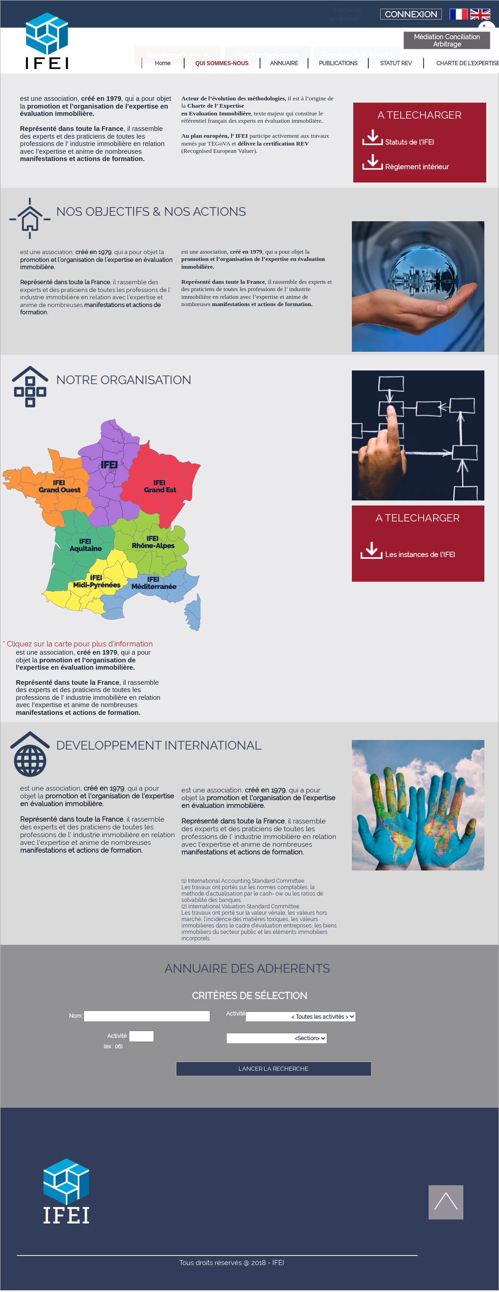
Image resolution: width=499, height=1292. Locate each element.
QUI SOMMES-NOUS (202, 63)
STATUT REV (376, 63)
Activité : (118, 1036)
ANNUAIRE (264, 63)
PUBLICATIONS (318, 63)
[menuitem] (143, 63)
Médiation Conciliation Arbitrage (377, 40)
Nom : (76, 1016)
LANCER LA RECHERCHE (273, 1068)
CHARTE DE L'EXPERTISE (448, 63)
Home (143, 63)
